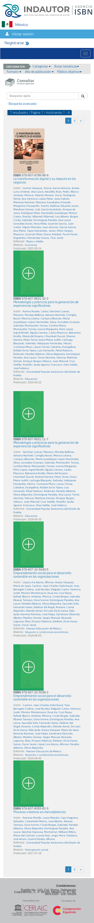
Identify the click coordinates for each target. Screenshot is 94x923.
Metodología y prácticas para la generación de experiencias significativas (46, 303)
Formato (14, 72)
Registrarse (14, 43)
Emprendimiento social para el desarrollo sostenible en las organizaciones (42, 574)
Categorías (42, 66)
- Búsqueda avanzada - (22, 103)
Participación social (36, 849)
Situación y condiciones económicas (46, 632)
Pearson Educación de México (43, 628)
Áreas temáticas (66, 66)
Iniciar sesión (23, 34)
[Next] (81, 120)
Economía (31, 245)
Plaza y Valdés (34, 241)
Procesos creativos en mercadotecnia (39, 812)
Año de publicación (39, 72)
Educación (31, 378)
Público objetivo (69, 72)
